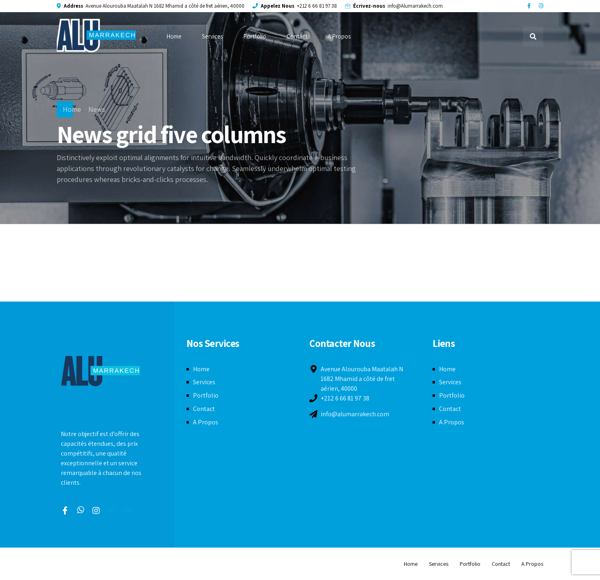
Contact (297, 36)
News (96, 109)
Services (212, 36)
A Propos (339, 36)
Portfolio (254, 36)
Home (174, 36)
